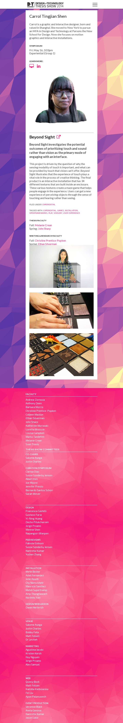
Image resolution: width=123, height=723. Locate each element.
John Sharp (44, 228)
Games (60, 210)
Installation (71, 210)
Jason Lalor (32, 717)
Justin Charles (33, 461)
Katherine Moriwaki (37, 425)
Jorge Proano (33, 525)
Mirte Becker (33, 571)
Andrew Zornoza (35, 399)
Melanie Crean (43, 225)
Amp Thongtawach (36, 593)
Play (51, 213)
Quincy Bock (32, 681)
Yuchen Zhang (33, 554)
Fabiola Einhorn (35, 543)
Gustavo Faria (34, 514)
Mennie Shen (33, 529)
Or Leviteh (31, 639)
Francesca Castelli (36, 511)
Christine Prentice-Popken (50, 240)
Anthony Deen (34, 403)
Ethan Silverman (47, 243)
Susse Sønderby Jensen (39, 475)
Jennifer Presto (34, 486)
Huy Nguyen (32, 657)
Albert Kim (32, 478)
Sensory (58, 213)
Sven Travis (32, 444)
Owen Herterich (35, 607)
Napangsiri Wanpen (37, 533)
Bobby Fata (32, 632)
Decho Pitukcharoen (37, 522)
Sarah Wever (33, 493)
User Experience (71, 213)
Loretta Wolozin (35, 429)
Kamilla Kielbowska (37, 689)
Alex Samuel (33, 664)
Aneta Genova (33, 710)
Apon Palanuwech (36, 696)
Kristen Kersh (34, 653)
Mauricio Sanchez (36, 586)
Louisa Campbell (35, 432)
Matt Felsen (32, 635)
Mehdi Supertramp (36, 590)
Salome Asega (34, 457)
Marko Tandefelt (35, 436)
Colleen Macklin (34, 414)
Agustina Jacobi (34, 649)
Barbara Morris (34, 407)
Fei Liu (29, 692)
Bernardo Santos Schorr (39, 490)
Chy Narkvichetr (35, 582)
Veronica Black (34, 706)
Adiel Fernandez (35, 575)
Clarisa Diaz (32, 471)
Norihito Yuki (33, 597)
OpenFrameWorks (38, 213)
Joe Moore (32, 482)
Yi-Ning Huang (34, 518)
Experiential (49, 204)
